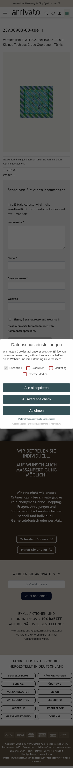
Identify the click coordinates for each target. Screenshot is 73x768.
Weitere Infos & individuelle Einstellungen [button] (36, 416)
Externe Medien (35, 371)
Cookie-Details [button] (19, 421)
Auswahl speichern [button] (36, 396)
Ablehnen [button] (36, 407)
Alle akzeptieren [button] (36, 385)
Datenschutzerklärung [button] (38, 421)
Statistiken (35, 365)
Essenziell (13, 365)
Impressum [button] (55, 421)
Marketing (57, 365)
